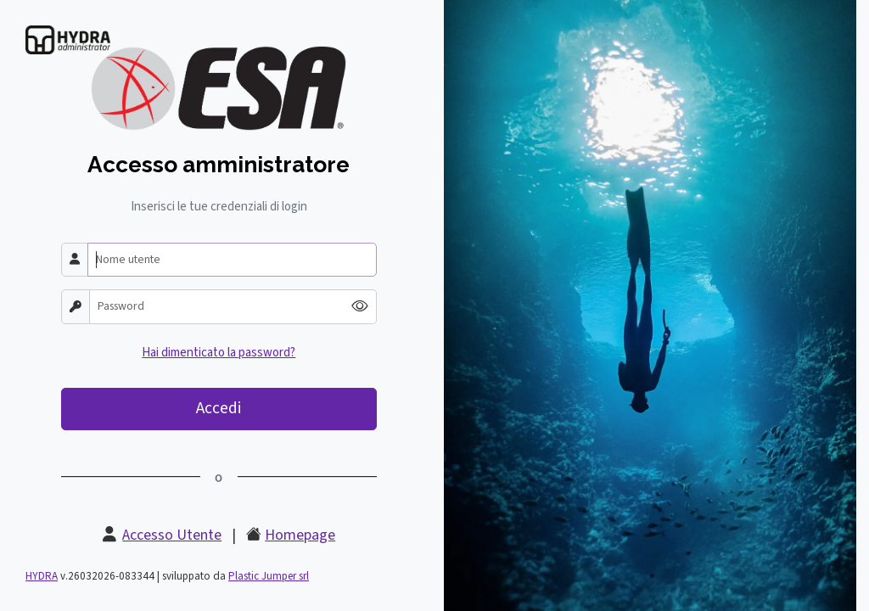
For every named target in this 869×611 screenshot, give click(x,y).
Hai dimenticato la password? (218, 353)
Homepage (300, 535)
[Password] (217, 306)
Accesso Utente (171, 535)
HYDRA (41, 576)
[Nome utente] (232, 260)
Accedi (218, 408)
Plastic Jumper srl (268, 576)
